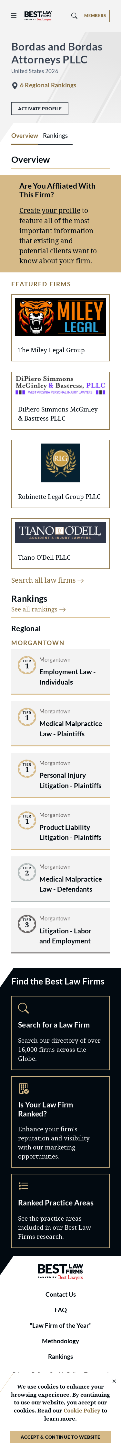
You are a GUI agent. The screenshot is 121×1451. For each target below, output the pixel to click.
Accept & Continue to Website (60, 1437)
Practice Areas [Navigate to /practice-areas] (60, 1210)
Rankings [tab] (55, 135)
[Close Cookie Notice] (110, 1381)
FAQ (61, 1310)
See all (38, 609)
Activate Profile (40, 108)
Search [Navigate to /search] (60, 1032)
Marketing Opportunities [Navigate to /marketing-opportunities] (60, 1122)
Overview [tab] (24, 135)
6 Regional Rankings (48, 85)
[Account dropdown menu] (95, 16)
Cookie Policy (82, 1410)
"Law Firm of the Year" (61, 1325)
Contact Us (60, 1294)
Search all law (47, 580)
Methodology (60, 1341)
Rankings (60, 1356)
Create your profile (49, 210)
